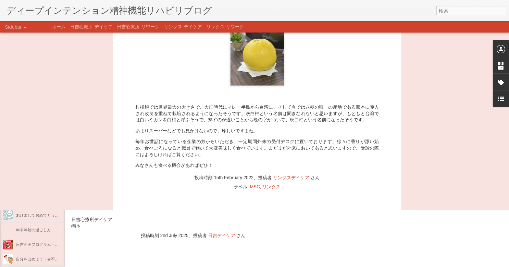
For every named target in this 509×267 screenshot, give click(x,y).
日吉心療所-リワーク (138, 26)
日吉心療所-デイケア (91, 26)
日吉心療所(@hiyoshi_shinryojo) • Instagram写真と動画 (149, 194)
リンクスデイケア (291, 72)
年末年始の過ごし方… (35, 230)
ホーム (59, 26)
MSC (255, 81)
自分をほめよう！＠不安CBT (41, 259)
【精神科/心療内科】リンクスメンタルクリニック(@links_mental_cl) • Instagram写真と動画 (187, 181)
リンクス (271, 81)
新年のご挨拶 (27, 200)
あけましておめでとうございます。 (47, 215)
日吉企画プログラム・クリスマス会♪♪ (49, 244)
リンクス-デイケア (183, 26)
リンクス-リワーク (225, 26)
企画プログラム (29, 171)
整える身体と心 (29, 186)
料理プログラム (29, 156)
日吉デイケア (221, 235)
